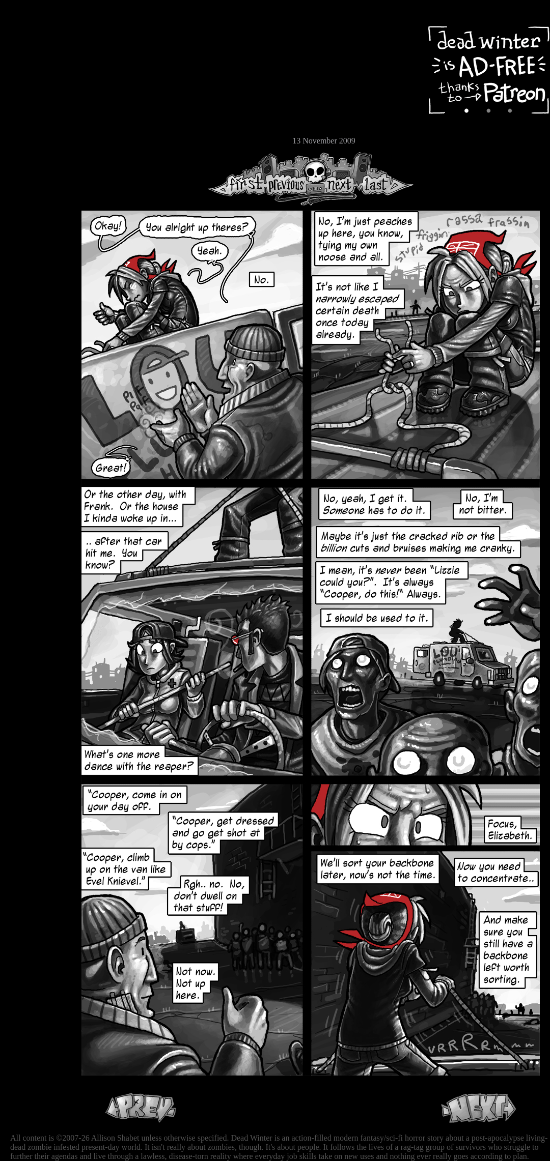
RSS (38, 158)
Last (386, 179)
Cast (38, 90)
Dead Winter (76, 32)
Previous (290, 179)
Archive (38, 73)
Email (38, 139)
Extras (38, 107)
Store (38, 123)
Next (336, 179)
